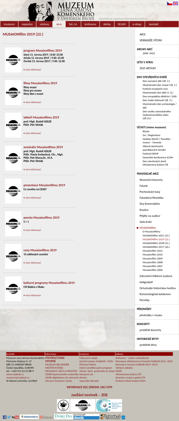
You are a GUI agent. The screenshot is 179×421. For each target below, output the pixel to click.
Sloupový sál (86, 374)
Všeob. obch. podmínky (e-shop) (97, 371)
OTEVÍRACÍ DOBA (55, 358)
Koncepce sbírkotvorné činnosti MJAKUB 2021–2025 (144, 361)
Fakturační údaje (88, 358)
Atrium (83, 377)
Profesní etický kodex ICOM (131, 380)
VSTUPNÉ (50, 361)
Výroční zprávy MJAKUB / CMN (96, 361)
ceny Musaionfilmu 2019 (40, 250)
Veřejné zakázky (124, 367)
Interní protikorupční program (95, 367)
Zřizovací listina (87, 364)
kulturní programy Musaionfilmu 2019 (49, 283)
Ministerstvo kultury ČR (128, 374)
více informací (33, 69)
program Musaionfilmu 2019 (43, 51)
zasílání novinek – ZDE (89, 394)
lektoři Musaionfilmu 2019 (41, 117)
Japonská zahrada (89, 380)
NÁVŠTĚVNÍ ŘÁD (54, 367)
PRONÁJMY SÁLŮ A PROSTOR (61, 371)
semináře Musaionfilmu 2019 (43, 147)
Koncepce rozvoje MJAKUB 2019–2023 (137, 364)
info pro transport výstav (58, 380)
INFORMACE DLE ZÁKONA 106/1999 (89, 387)
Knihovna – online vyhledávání (132, 358)
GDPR (119, 371)
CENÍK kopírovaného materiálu (62, 374)
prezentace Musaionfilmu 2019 (44, 185)
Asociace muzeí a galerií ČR (130, 377)
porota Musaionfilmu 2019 (41, 218)
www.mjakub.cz (15, 374)
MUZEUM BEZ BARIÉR (57, 364)
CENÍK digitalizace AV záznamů (61, 377)
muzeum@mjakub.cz (17, 377)
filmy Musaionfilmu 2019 (40, 83)
